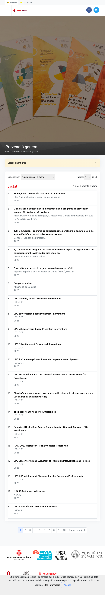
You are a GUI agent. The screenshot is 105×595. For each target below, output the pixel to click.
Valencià (12, 2)
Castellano (26, 2)
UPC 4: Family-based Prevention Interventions (37, 469)
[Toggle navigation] (7, 10)
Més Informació (52, 585)
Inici (7, 323)
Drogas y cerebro (23, 454)
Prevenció (16, 323)
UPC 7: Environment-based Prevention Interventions (40, 500)
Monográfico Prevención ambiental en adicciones (39, 364)
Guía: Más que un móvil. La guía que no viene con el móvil (43, 439)
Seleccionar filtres (52, 334)
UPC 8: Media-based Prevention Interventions (37, 515)
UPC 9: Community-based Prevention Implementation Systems (46, 530)
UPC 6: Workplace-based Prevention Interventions (39, 485)
